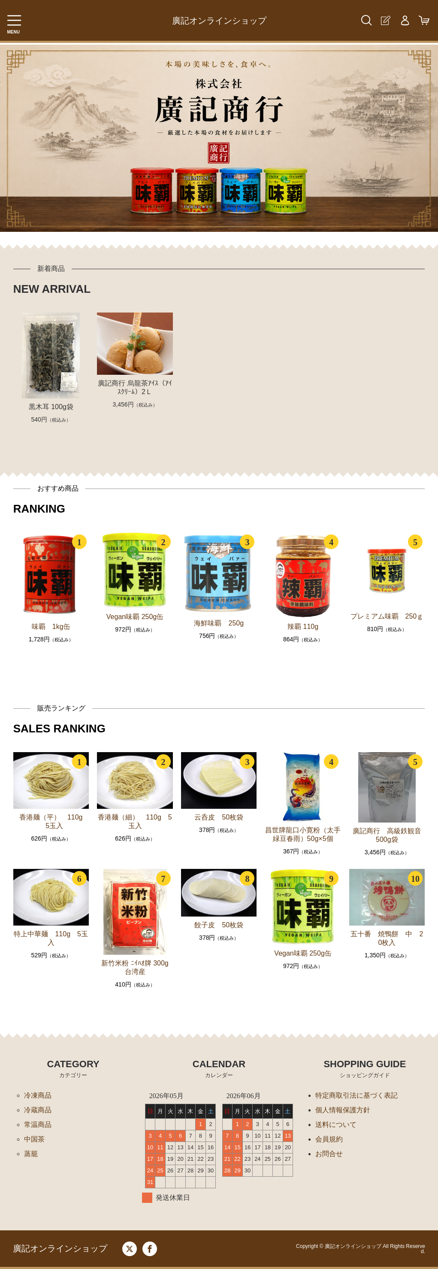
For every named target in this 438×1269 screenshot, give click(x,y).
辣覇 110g (302, 626)
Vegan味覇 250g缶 (134, 616)
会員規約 (329, 1139)
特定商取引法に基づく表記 (356, 1095)
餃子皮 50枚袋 (218, 925)
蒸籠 (31, 1153)
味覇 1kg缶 (51, 626)
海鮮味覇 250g (219, 623)
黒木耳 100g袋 (51, 406)
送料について (335, 1124)
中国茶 (34, 1139)
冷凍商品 (37, 1095)
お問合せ (329, 1153)
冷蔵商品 (37, 1110)
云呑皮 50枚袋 (218, 817)
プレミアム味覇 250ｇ (387, 616)
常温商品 (37, 1124)
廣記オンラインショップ (219, 20)
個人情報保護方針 (342, 1110)
